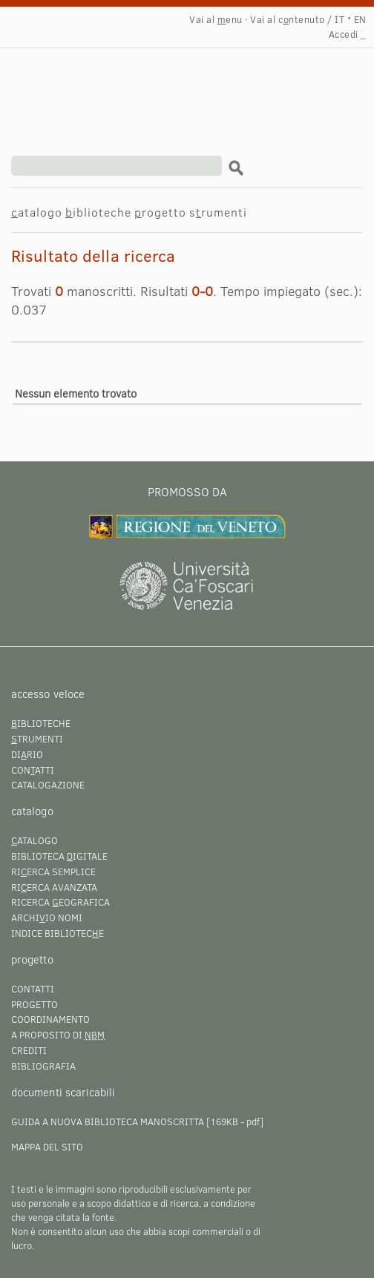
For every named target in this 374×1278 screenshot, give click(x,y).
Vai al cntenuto (287, 19)
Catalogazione (48, 784)
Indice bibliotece (57, 933)
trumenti (37, 738)
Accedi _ (348, 34)
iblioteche (98, 212)
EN (360, 19)
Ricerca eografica (60, 902)
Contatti (32, 988)
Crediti (29, 1050)
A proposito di (58, 1034)
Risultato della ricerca (151, 86)
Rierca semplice (53, 871)
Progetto (34, 1004)
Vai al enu (216, 19)
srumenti (218, 212)
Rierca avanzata (54, 887)
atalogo (36, 212)
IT (339, 19)
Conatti (32, 770)
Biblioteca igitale (59, 856)
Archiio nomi (46, 917)
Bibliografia (43, 1066)
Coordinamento (50, 1019)
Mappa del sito (47, 1146)
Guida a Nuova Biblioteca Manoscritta (107, 1121)
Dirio (27, 754)
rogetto (160, 212)
